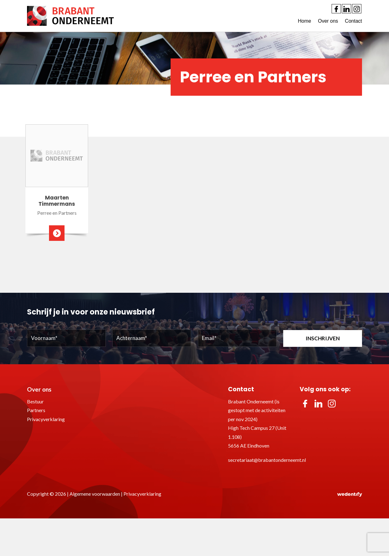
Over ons (328, 21)
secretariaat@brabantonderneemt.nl (267, 460)
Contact (353, 21)
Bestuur (35, 401)
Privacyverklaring (46, 419)
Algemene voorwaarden (94, 494)
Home (304, 21)
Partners (36, 410)
